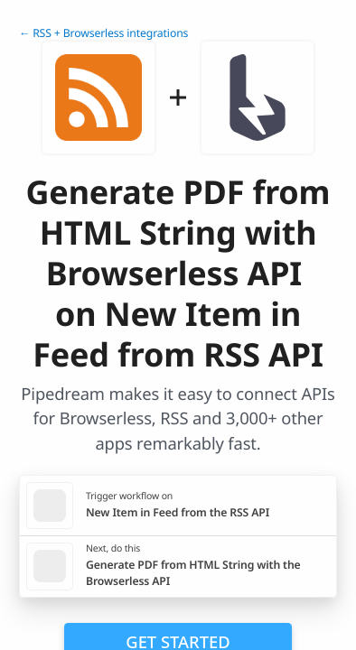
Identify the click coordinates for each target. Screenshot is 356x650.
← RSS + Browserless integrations (103, 33)
